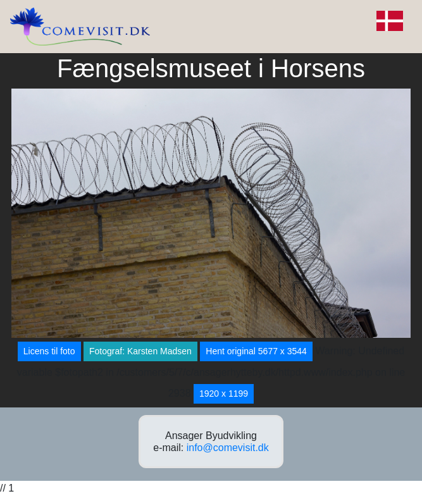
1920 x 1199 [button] (223, 393)
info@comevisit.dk (228, 447)
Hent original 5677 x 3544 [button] (256, 351)
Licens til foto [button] (49, 351)
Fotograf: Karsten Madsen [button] (140, 351)
